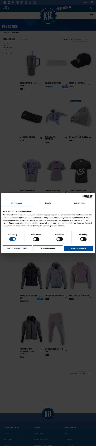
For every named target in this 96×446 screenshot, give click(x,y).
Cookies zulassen (78, 248)
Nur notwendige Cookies (17, 248)
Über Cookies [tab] (79, 203)
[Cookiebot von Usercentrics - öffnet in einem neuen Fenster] (83, 196)
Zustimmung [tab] (16, 203)
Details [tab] (48, 203)
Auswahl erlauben (48, 248)
